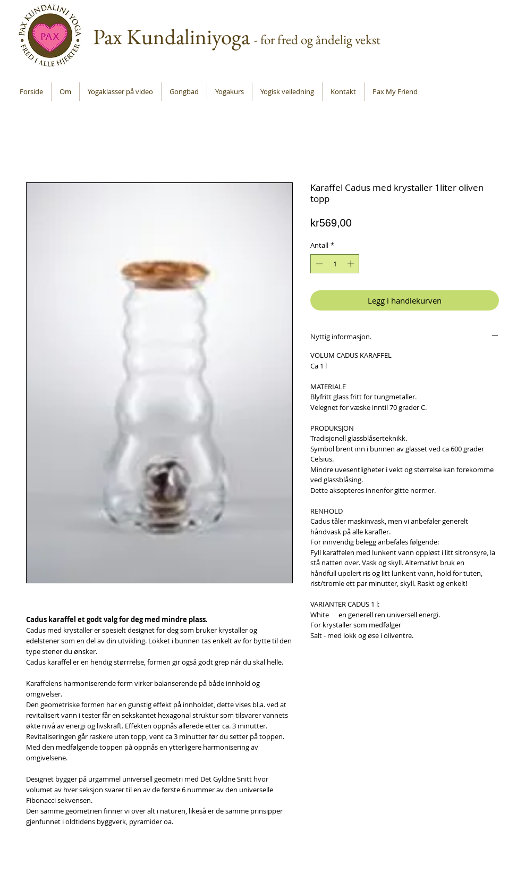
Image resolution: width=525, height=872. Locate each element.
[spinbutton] (335, 264)
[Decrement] (318, 264)
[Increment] (351, 264)
